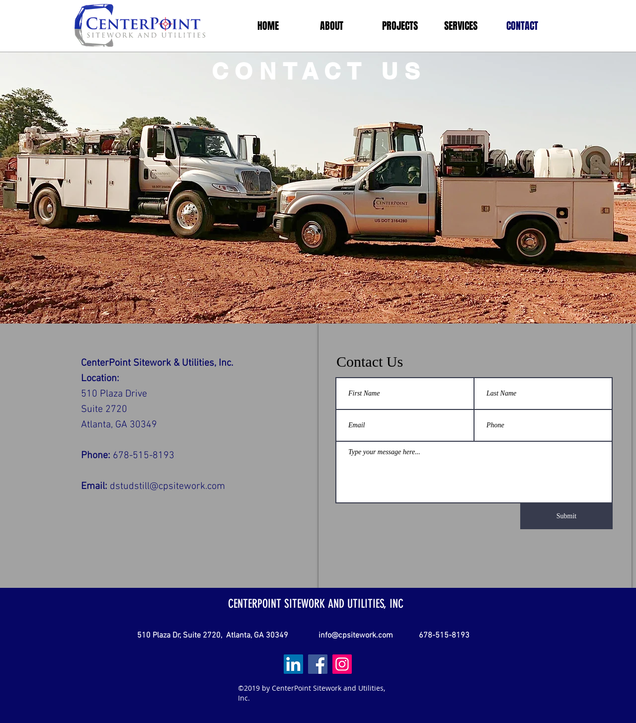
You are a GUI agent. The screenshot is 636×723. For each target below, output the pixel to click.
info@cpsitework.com (355, 636)
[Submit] (566, 516)
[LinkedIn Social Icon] (293, 664)
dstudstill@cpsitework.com (167, 486)
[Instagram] (342, 664)
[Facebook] (317, 664)
